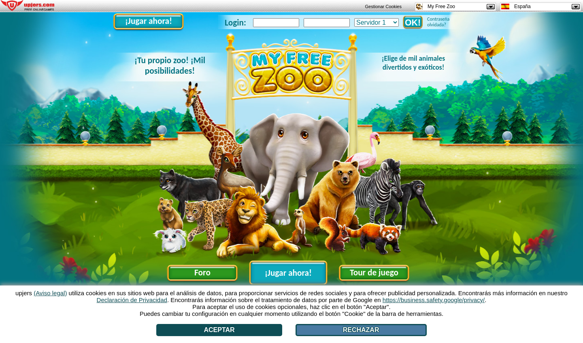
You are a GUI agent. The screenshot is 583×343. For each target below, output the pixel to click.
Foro (202, 272)
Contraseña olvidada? (438, 22)
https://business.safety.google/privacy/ (434, 299)
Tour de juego (374, 272)
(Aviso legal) (50, 293)
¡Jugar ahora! (148, 21)
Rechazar (361, 329)
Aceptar (219, 329)
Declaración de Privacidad (132, 299)
